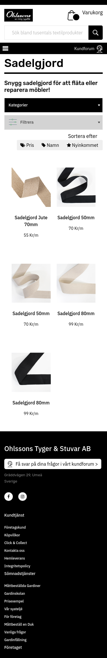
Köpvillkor (12, 535)
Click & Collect (15, 543)
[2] (8, 496)
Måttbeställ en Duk (19, 624)
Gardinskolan (14, 593)
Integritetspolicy (17, 566)
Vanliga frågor (15, 632)
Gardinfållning (15, 640)
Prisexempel (14, 601)
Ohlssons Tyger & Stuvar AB (47, 448)
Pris (27, 145)
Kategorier (55, 105)
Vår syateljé (13, 609)
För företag (12, 616)
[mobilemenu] (4, 49)
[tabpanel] (31, 198)
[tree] (53, 105)
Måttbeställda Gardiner (22, 586)
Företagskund (15, 527)
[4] (22, 496)
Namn (51, 145)
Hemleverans (14, 558)
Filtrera (55, 122)
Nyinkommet (83, 145)
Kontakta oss (14, 550)
